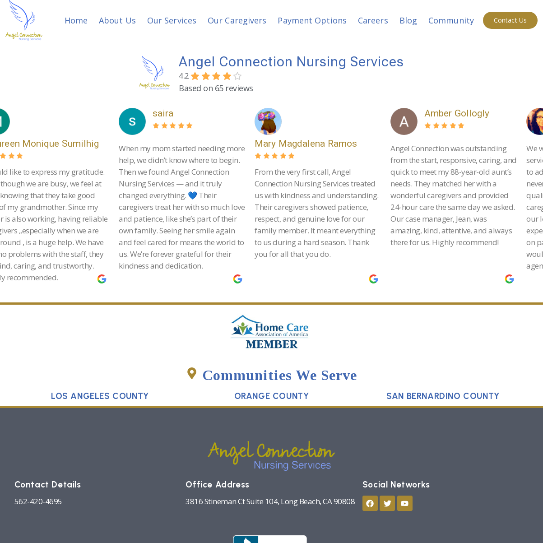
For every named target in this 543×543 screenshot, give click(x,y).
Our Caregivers (237, 20)
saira (169, 113)
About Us (117, 20)
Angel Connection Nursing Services (291, 62)
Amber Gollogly (462, 113)
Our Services (171, 20)
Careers (373, 20)
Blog (408, 20)
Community (451, 20)
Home (76, 20)
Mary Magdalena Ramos (311, 144)
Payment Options (312, 20)
